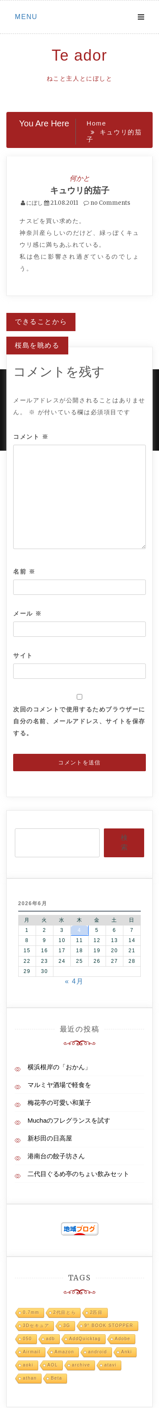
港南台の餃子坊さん (56, 1156)
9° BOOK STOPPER (109, 1325)
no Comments (107, 202)
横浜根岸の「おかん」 (59, 1067)
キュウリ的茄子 (79, 190)
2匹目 (96, 1312)
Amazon (64, 1351)
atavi (110, 1365)
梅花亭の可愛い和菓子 (59, 1102)
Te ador (79, 55)
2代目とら (64, 1312)
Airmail (32, 1351)
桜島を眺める (37, 345)
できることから (41, 321)
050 (27, 1338)
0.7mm (31, 1312)
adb (51, 1338)
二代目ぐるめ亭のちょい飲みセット (78, 1173)
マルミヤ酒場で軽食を (59, 1084)
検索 (124, 842)
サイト (23, 655)
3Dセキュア (36, 1325)
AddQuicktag (85, 1338)
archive (81, 1365)
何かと (80, 178)
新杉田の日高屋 (50, 1138)
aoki (28, 1365)
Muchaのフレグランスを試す (69, 1120)
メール (27, 613)
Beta (56, 1378)
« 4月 (74, 981)
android (97, 1351)
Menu (26, 16)
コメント (31, 436)
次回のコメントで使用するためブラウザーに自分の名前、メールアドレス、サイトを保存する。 (79, 721)
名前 (24, 571)
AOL (52, 1365)
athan (30, 1378)
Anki (126, 1351)
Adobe (123, 1338)
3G (66, 1325)
